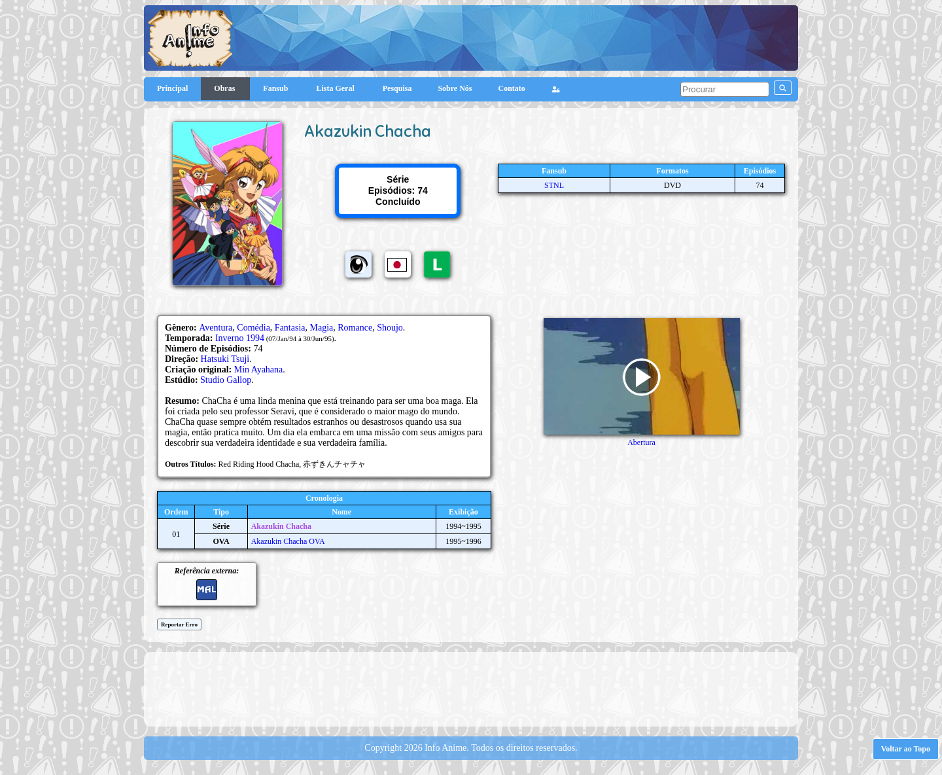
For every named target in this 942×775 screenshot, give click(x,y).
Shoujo (390, 328)
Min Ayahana (258, 369)
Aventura (215, 328)
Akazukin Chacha (281, 526)
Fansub (276, 88)
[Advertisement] (471, 687)
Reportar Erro (179, 624)
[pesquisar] (724, 89)
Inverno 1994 (239, 338)
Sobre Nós (455, 88)
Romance (355, 328)
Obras (225, 88)
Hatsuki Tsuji (225, 359)
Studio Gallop (225, 380)
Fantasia (290, 328)
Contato (511, 88)
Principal (172, 88)
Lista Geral (336, 88)
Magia (322, 328)
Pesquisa (397, 88)
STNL (554, 185)
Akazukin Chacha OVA (288, 541)
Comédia (253, 328)
